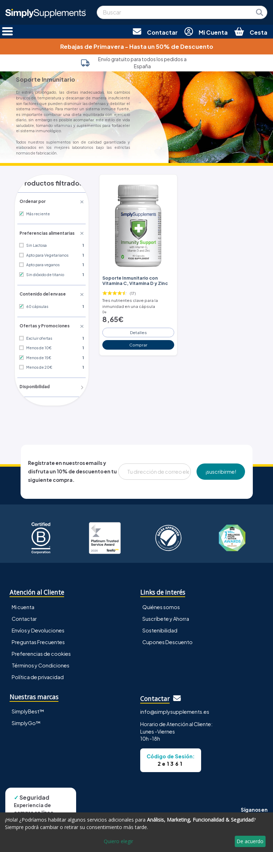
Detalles (138, 330)
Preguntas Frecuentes (38, 640)
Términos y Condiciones (40, 664)
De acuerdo (250, 841)
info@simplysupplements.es (174, 710)
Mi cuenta (23, 605)
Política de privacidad (38, 675)
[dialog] (136, 832)
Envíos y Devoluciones (38, 629)
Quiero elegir (118, 841)
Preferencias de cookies (41, 652)
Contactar (24, 617)
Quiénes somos (161, 605)
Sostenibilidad (159, 629)
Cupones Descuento (167, 640)
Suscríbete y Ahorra (165, 617)
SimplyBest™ (28, 710)
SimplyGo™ (26, 722)
